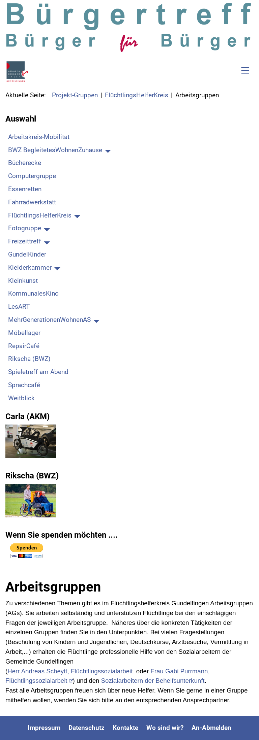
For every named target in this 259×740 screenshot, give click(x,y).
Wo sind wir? (164, 728)
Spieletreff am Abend (38, 372)
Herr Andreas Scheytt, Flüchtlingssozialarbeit (70, 671)
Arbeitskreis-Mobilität (38, 137)
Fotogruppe (24, 228)
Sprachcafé (24, 385)
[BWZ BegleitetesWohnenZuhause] (108, 150)
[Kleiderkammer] (57, 267)
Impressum (44, 728)
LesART (19, 306)
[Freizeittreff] (47, 241)
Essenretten (24, 189)
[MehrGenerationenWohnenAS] (96, 319)
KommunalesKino (33, 293)
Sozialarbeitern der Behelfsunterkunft (153, 680)
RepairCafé (23, 346)
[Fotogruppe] (47, 228)
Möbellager (24, 333)
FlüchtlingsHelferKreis (39, 215)
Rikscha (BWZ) (29, 359)
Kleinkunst (23, 280)
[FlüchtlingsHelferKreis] (77, 215)
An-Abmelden (211, 728)
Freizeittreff (24, 241)
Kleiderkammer (30, 267)
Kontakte (125, 728)
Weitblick (21, 398)
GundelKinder (27, 254)
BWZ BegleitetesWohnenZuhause (55, 150)
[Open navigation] (245, 71)
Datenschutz (86, 728)
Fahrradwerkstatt (32, 202)
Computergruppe (32, 176)
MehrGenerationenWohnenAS (49, 320)
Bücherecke (24, 163)
